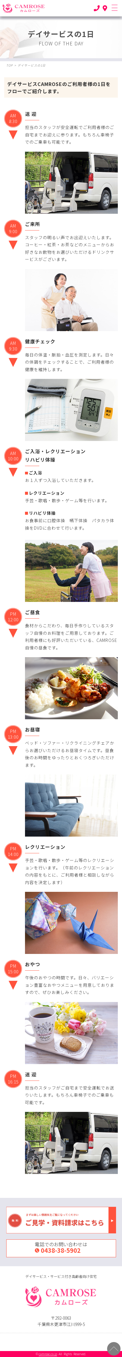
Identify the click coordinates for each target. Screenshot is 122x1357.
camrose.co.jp (48, 1354)
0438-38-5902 (61, 1250)
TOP (9, 65)
